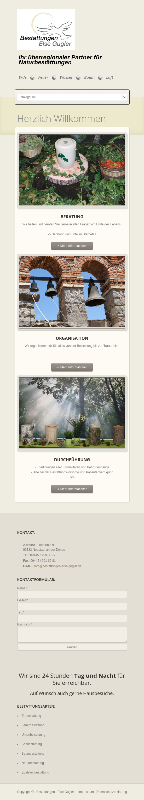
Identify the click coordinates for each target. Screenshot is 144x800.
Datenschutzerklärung (111, 792)
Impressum (86, 792)
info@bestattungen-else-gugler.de (57, 566)
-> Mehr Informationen (71, 246)
